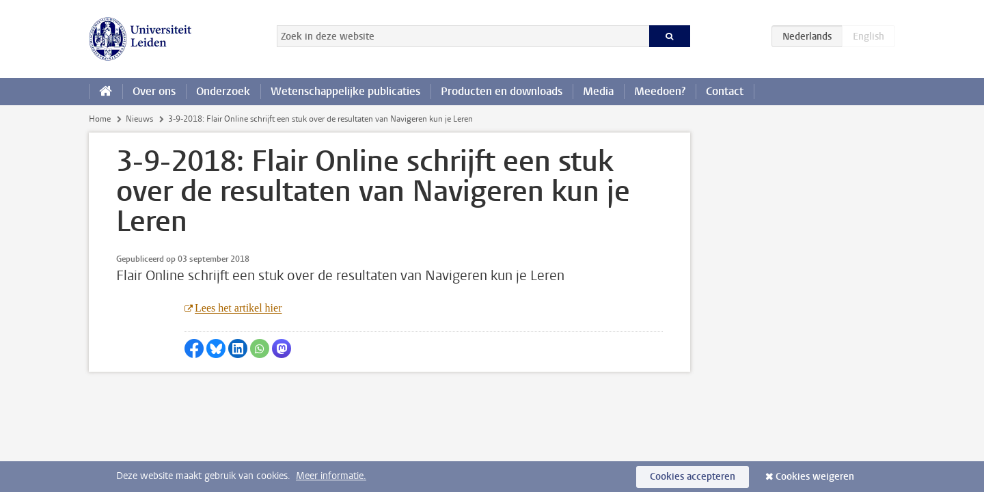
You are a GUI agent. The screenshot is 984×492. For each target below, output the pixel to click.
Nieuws (139, 118)
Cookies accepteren (692, 476)
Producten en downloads (501, 91)
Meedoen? (659, 91)
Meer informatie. (331, 475)
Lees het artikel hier (238, 308)
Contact (724, 91)
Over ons (154, 91)
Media (598, 91)
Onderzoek (223, 91)
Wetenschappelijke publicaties (345, 91)
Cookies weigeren (815, 476)
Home (100, 118)
